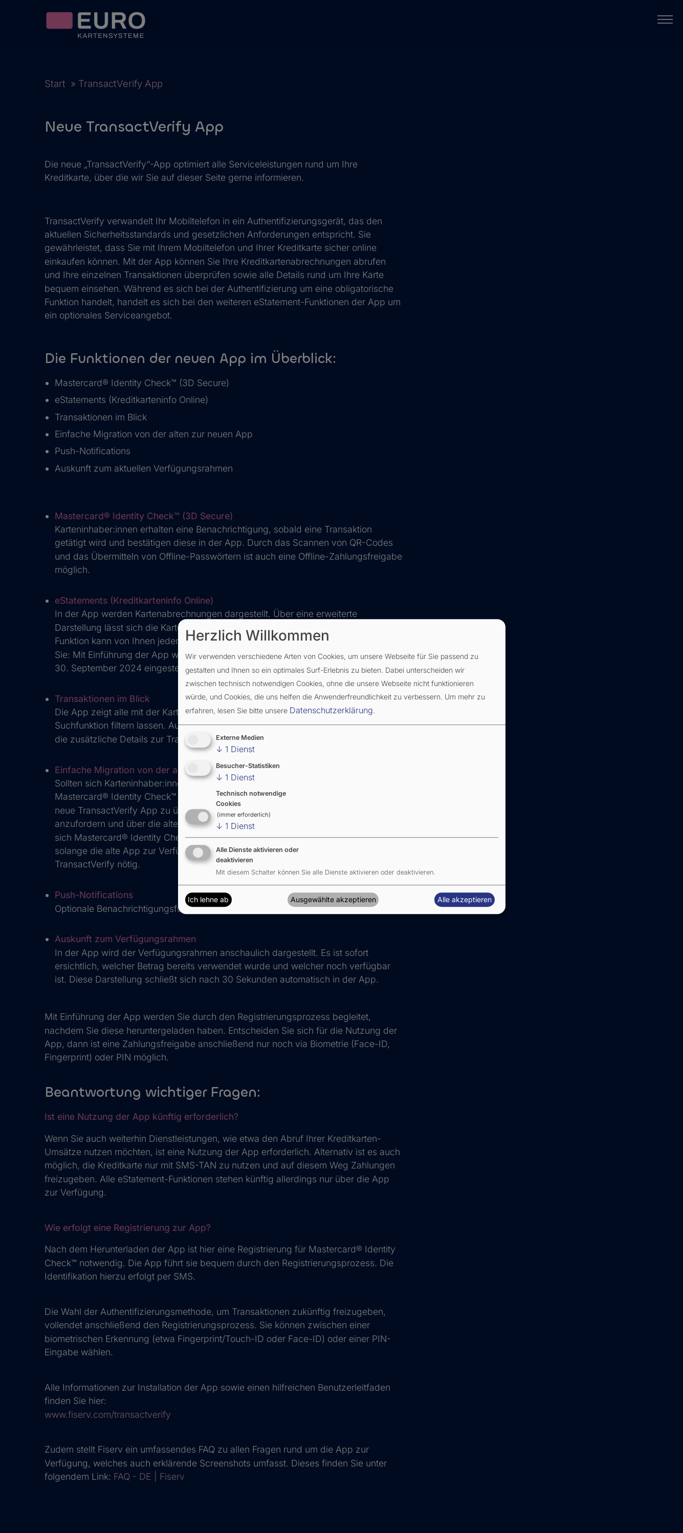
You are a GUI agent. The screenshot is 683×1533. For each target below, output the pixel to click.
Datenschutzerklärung (331, 710)
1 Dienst (235, 749)
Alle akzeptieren (464, 899)
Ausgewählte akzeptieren (333, 899)
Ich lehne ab (208, 899)
